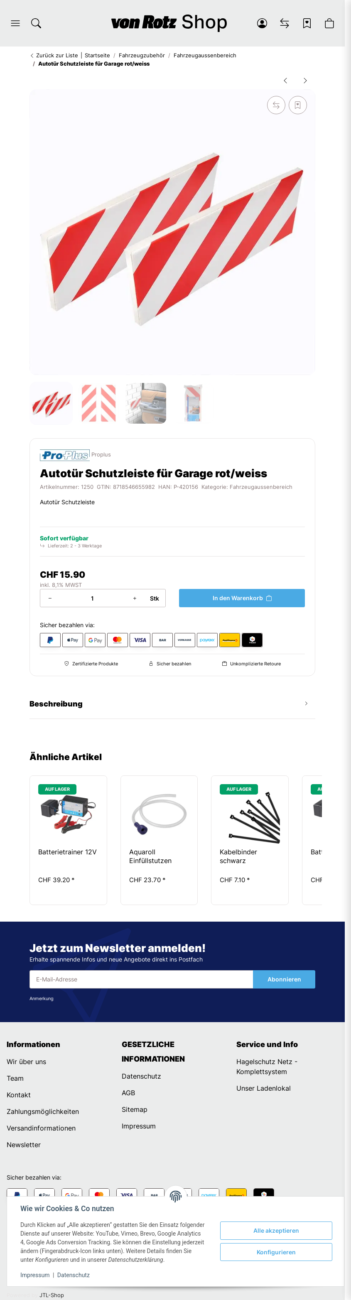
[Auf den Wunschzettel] (298, 105)
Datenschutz (73, 1275)
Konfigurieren (276, 1252)
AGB (128, 1093)
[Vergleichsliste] (284, 23)
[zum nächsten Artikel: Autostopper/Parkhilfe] (305, 80)
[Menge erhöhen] (134, 598)
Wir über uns (26, 1061)
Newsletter (24, 1145)
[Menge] (92, 598)
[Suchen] (36, 23)
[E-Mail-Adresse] (141, 979)
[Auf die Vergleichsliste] (276, 105)
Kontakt (19, 1095)
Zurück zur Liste (53, 55)
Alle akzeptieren (276, 1230)
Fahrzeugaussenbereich (261, 487)
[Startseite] (169, 23)
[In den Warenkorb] (242, 598)
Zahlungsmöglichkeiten (43, 1111)
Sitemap (134, 1109)
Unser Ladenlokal (263, 1088)
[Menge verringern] (49, 598)
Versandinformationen (41, 1128)
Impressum (34, 1275)
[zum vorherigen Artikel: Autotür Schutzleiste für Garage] (285, 80)
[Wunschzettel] (307, 23)
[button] (15, 23)
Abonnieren (284, 979)
